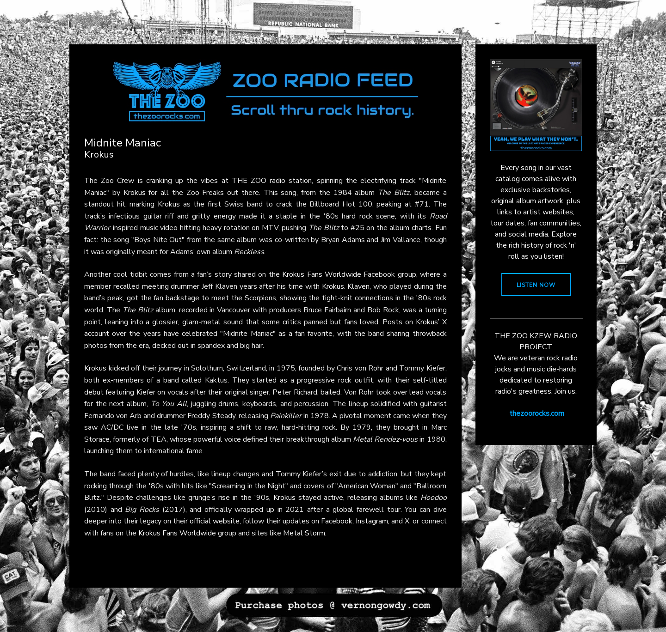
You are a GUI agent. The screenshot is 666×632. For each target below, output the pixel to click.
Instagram (372, 521)
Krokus (134, 193)
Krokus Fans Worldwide (321, 274)
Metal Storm (304, 533)
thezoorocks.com (536, 413)
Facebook (336, 521)
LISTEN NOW (536, 285)
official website (215, 521)
